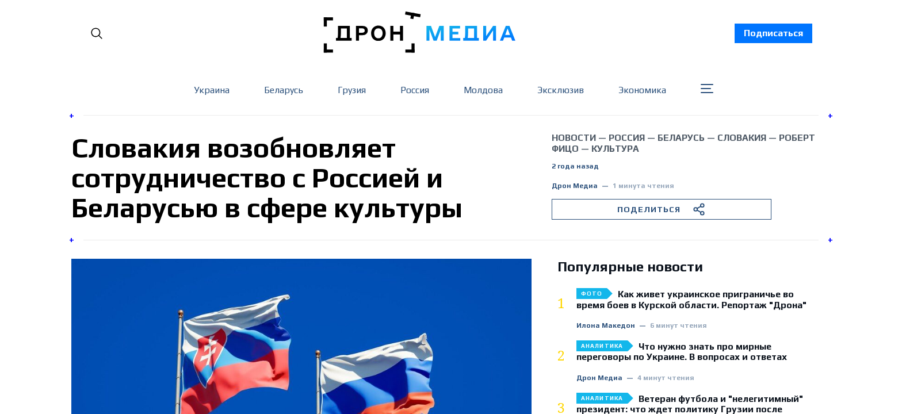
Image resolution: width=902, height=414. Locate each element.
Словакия (741, 137)
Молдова (483, 90)
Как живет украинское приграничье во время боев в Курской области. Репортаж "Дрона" (691, 299)
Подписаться (773, 33)
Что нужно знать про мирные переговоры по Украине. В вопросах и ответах (681, 352)
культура (615, 148)
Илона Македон (605, 325)
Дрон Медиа (575, 186)
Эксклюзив (560, 90)
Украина (212, 90)
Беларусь (283, 90)
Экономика (642, 90)
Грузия (352, 90)
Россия (414, 90)
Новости (574, 137)
